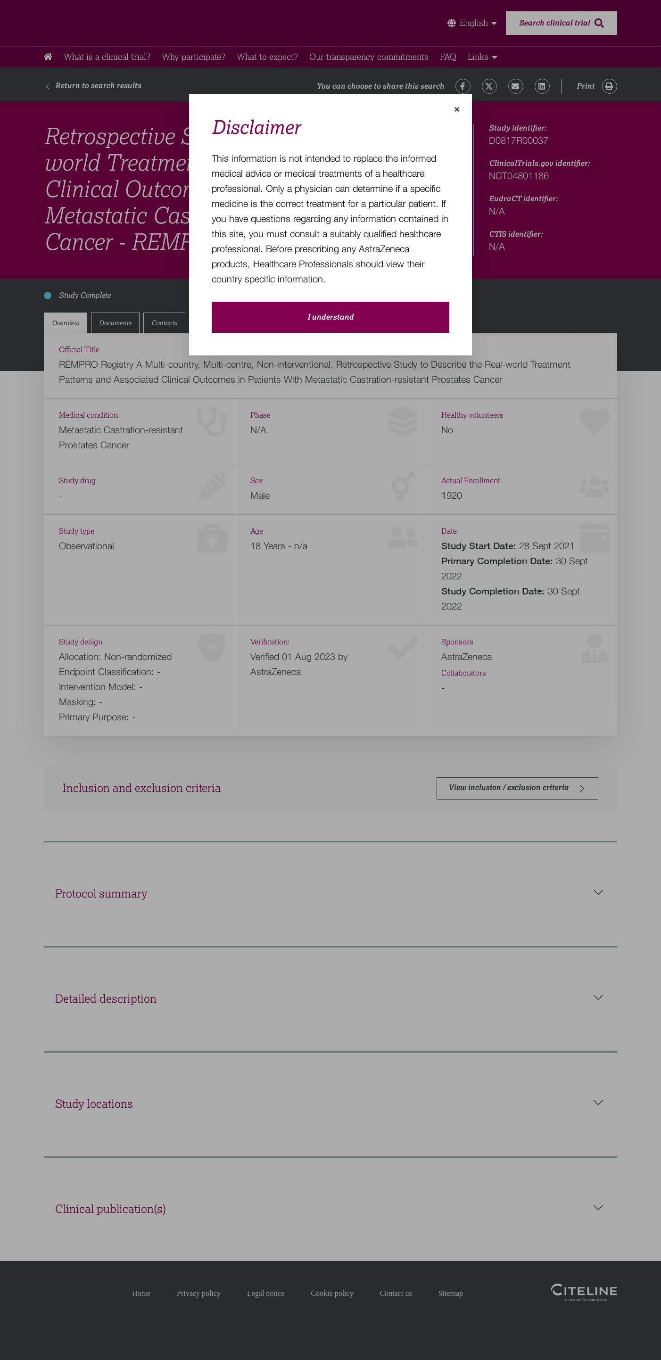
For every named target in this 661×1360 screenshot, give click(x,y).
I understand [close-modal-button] (330, 317)
